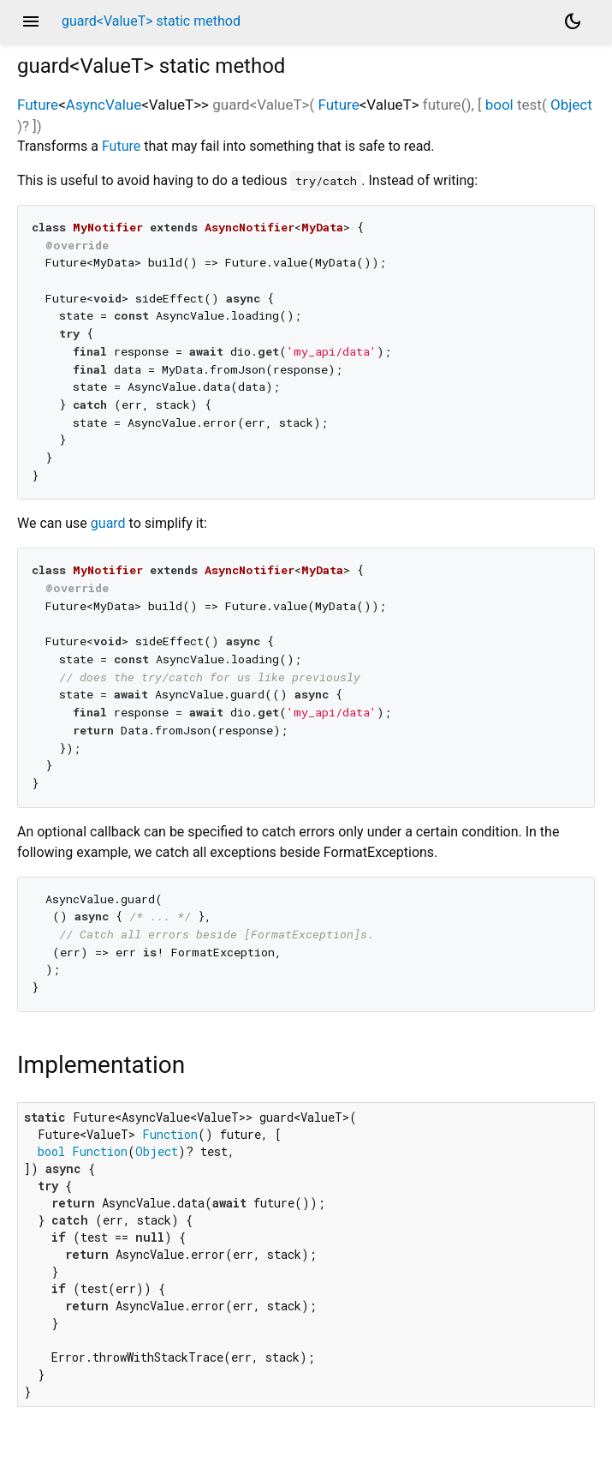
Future (37, 104)
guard (108, 523)
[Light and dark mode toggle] (572, 21)
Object (571, 104)
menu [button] (31, 21)
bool (499, 104)
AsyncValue (103, 104)
